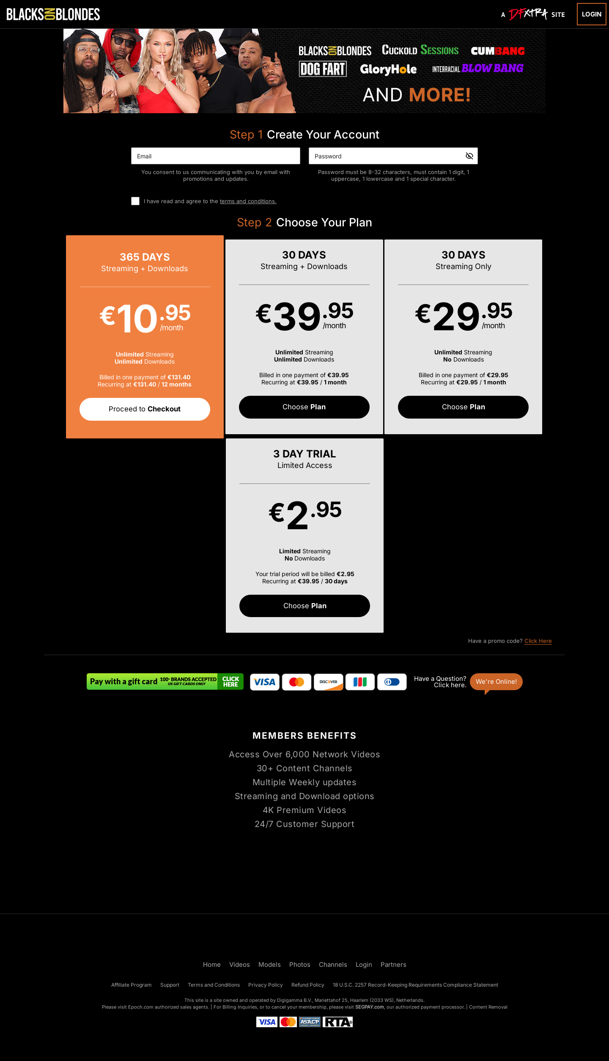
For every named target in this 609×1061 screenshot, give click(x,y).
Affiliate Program (131, 985)
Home (212, 964)
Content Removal (488, 1007)
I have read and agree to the (210, 201)
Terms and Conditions (214, 985)
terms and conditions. (248, 201)
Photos (299, 964)
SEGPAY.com (369, 1007)
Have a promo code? (510, 446)
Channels (333, 964)
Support (169, 985)
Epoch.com (141, 1007)
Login (591, 14)
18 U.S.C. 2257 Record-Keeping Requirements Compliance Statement (415, 985)
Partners (393, 964)
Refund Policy (307, 985)
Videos (239, 964)
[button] (109, 337)
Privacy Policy (265, 985)
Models (269, 964)
